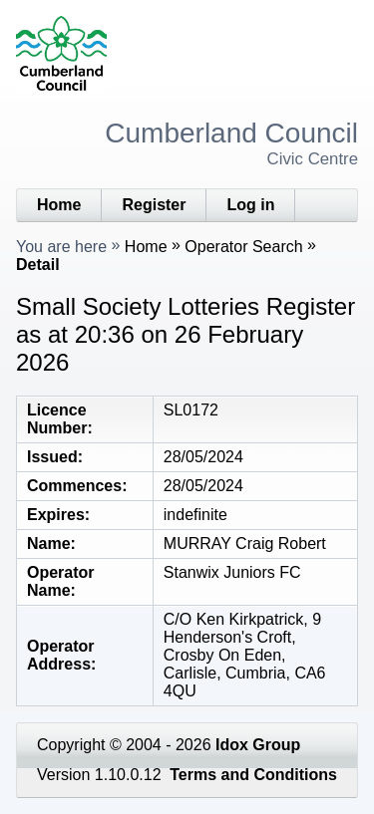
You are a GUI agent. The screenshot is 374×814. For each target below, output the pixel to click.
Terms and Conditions (253, 774)
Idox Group (257, 744)
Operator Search (243, 246)
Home (59, 204)
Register (154, 204)
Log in (250, 204)
